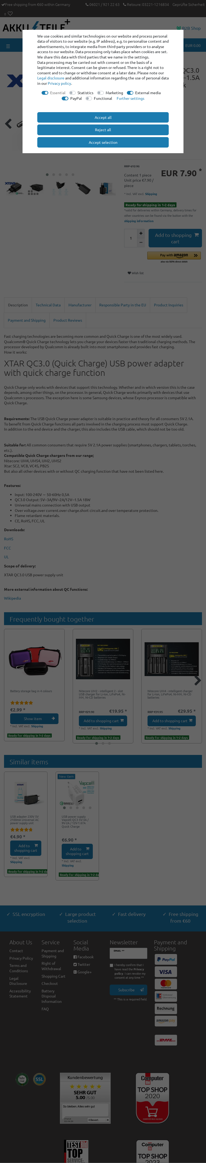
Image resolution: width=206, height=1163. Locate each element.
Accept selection (103, 142)
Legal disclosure (50, 77)
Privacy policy (59, 83)
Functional (103, 98)
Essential (57, 92)
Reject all (103, 129)
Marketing (114, 92)
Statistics (85, 92)
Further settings (130, 98)
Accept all (103, 117)
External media (148, 92)
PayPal (76, 98)
